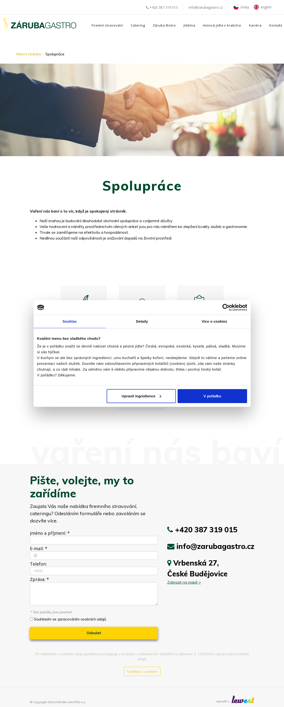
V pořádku (212, 396)
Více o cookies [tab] (214, 321)
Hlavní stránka (28, 54)
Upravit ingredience (141, 396)
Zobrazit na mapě (182, 582)
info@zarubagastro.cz (206, 7)
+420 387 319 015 (162, 7)
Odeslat (94, 633)
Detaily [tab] (142, 321)
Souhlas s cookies (142, 671)
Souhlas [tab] (69, 321)
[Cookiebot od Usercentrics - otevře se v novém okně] (226, 307)
